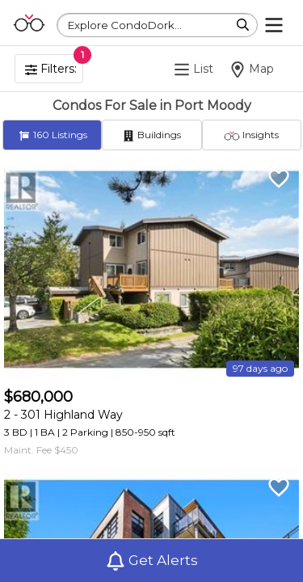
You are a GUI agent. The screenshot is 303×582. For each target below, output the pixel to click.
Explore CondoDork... (125, 25)
